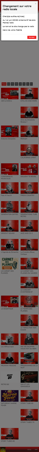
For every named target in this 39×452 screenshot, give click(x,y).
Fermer (32, 37)
